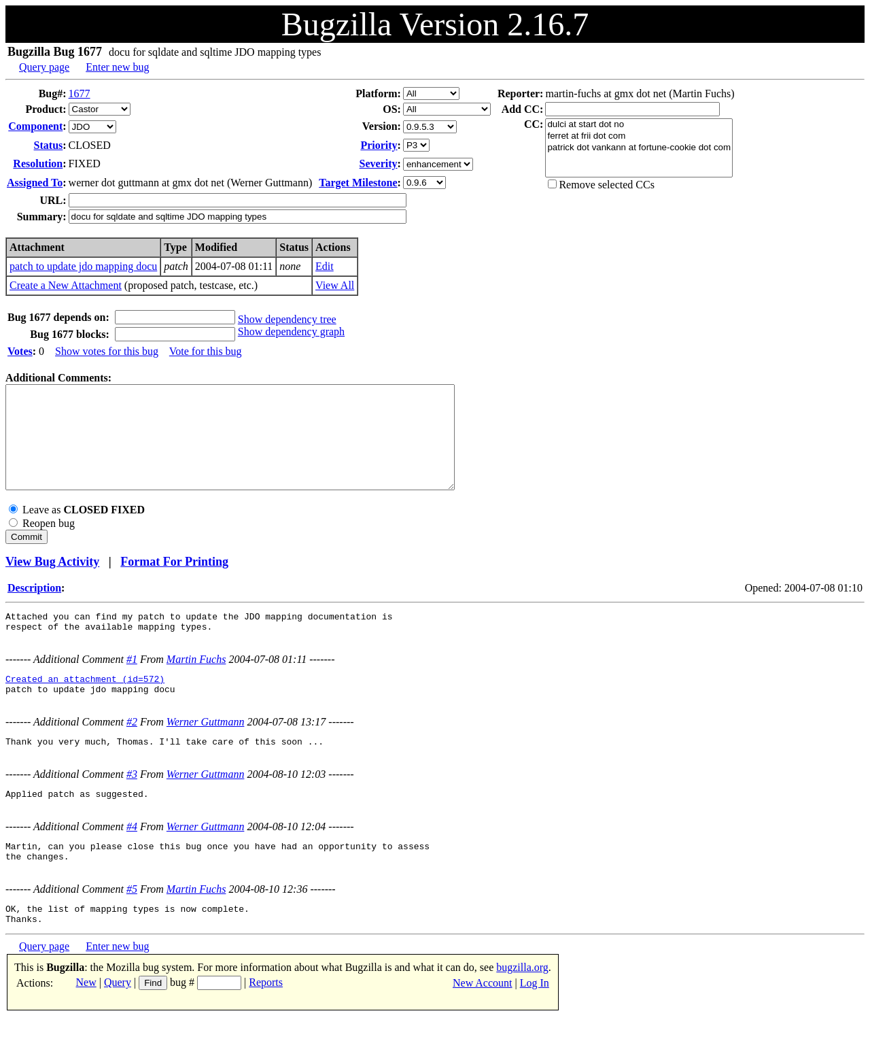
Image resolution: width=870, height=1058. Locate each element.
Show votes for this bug (106, 351)
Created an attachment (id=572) (84, 705)
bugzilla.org (522, 1008)
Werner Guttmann (206, 750)
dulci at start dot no (639, 125)
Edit (324, 266)
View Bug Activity (52, 582)
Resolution (38, 163)
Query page (44, 67)
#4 (131, 859)
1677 (79, 93)
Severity (379, 163)
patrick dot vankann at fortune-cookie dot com (639, 148)
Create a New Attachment (66, 285)
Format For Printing (174, 582)
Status (48, 145)
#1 (131, 683)
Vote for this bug (205, 351)
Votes (20, 351)
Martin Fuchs (196, 683)
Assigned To (35, 182)
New (86, 1023)
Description (34, 608)
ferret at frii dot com (639, 136)
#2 (131, 750)
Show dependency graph (291, 331)
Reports (266, 1023)
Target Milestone (358, 182)
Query (117, 1023)
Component (35, 126)
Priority (378, 145)
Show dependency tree (287, 319)
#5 (131, 926)
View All (334, 285)
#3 (131, 804)
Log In (534, 1023)
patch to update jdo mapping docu (83, 266)
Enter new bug (117, 67)
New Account (482, 1023)
